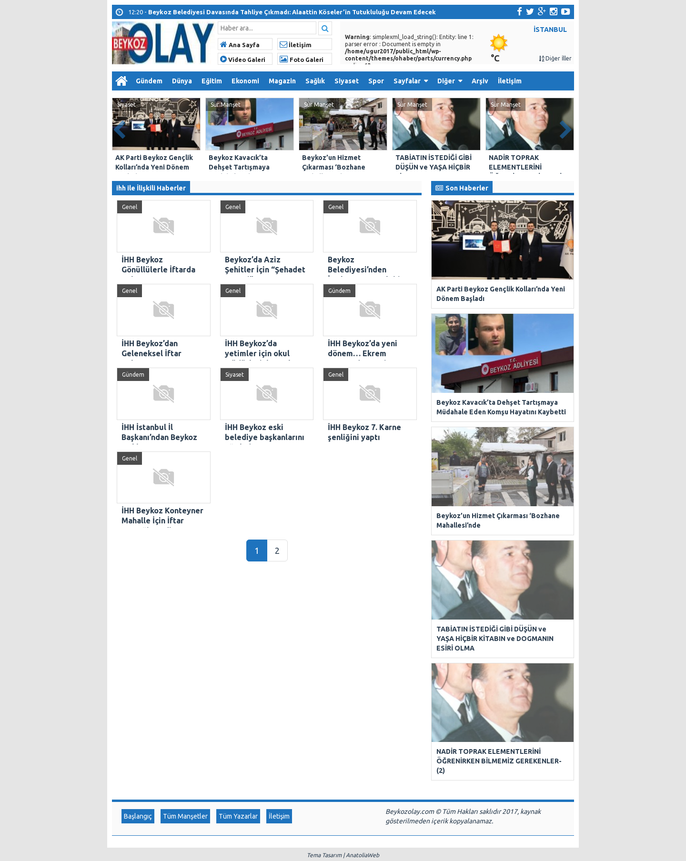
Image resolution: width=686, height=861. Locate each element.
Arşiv (480, 81)
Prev (119, 127)
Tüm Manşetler (185, 597)
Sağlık (315, 81)
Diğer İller (555, 58)
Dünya (182, 81)
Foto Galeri (301, 59)
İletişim (296, 44)
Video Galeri (242, 59)
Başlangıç (138, 597)
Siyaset (346, 81)
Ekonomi (245, 81)
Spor (376, 81)
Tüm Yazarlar (238, 597)
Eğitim (212, 81)
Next (566, 127)
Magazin (282, 81)
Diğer (446, 81)
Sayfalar (407, 81)
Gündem (149, 81)
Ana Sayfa (240, 44)
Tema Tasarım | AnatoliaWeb (343, 636)
